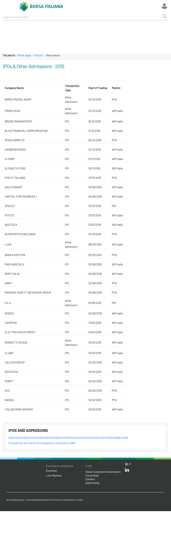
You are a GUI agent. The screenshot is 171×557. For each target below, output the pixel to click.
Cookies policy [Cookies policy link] (68, 499)
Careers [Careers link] (90, 479)
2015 (76, 437)
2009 (117, 437)
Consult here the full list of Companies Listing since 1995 (42, 443)
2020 (41, 437)
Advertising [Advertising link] (92, 482)
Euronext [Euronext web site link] (51, 470)
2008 (125, 437)
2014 (83, 437)
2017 (62, 437)
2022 (26, 437)
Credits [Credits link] (79, 499)
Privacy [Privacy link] (56, 499)
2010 (110, 437)
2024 (11, 437)
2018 (55, 437)
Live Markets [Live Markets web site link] (54, 475)
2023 (19, 437)
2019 (48, 437)
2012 (96, 437)
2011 (103, 437)
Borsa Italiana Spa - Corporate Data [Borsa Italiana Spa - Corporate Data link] (23, 499)
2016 (69, 437)
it (130, 464)
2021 (33, 437)
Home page (24, 55)
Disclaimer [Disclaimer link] (46, 499)
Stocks (38, 55)
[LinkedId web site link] (127, 470)
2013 (89, 437)
